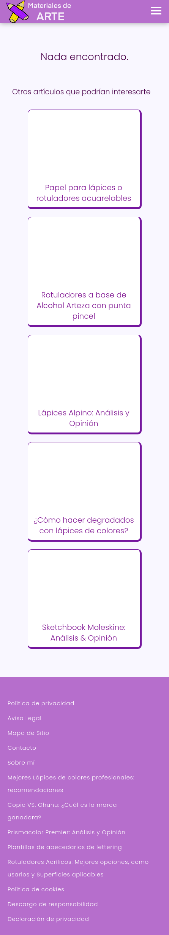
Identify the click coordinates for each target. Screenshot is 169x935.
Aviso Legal (24, 718)
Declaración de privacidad (48, 919)
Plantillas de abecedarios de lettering (65, 847)
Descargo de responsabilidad (53, 904)
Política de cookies (36, 889)
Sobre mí (21, 762)
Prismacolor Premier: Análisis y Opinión (66, 832)
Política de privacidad (41, 703)
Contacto (22, 748)
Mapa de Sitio (28, 733)
